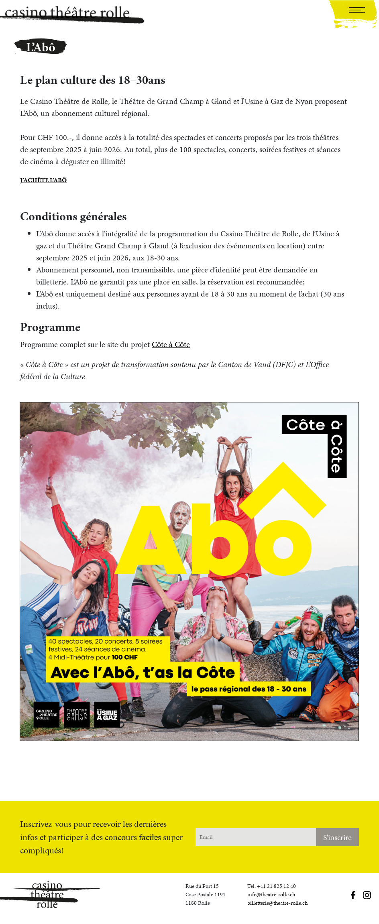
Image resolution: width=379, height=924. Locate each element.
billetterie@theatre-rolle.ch (277, 903)
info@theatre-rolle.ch (271, 894)
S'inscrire (337, 837)
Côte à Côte (171, 344)
